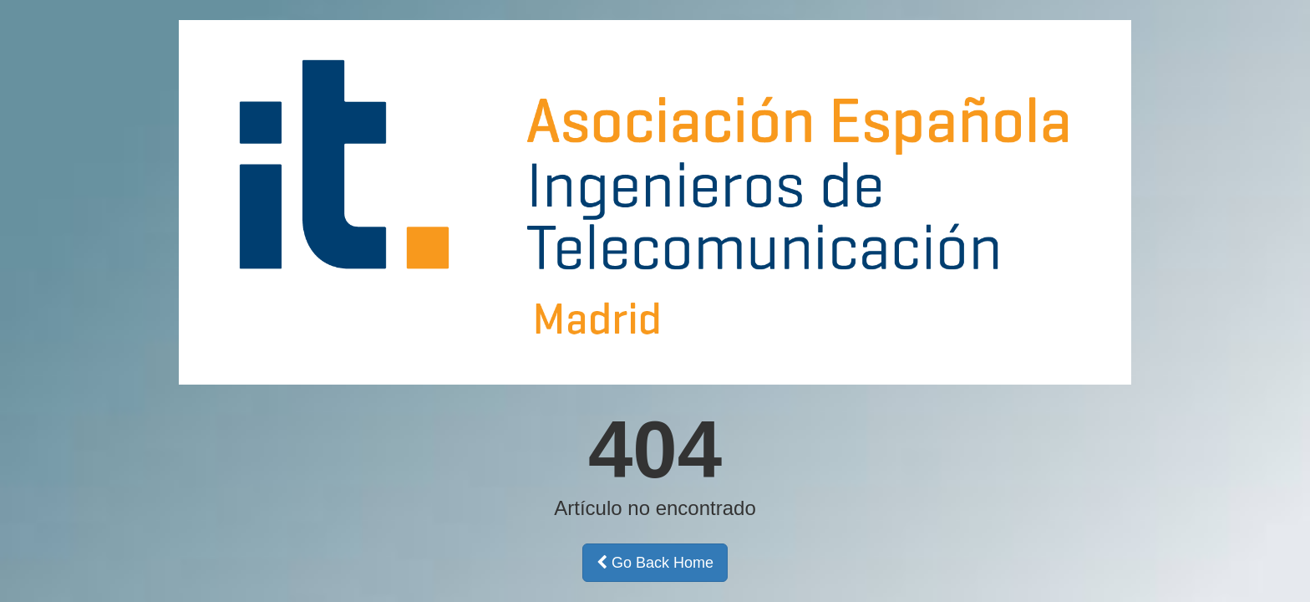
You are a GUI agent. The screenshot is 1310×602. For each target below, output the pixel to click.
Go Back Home (655, 562)
